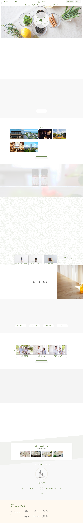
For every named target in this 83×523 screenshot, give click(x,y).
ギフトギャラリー (35, 517)
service (27, 4)
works (33, 4)
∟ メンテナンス (26, 514)
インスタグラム (44, 515)
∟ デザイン (26, 511)
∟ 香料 (25, 512)
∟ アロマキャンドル (35, 514)
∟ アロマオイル (34, 510)
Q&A (42, 512)
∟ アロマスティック (35, 516)
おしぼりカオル (44, 509)
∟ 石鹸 (33, 515)
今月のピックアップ (27, 517)
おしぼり (44, 4)
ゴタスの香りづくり (27, 510)
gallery (38, 4)
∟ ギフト (25, 515)
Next (68, 351)
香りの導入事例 (26, 516)
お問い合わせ (44, 517)
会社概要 (43, 514)
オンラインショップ (45, 516)
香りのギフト (34, 509)
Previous (15, 351)
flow (50, 4)
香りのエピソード (45, 511)
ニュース (25, 509)
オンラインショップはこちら (51, 488)
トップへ (41, 493)
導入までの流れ (44, 510)
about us (55, 4)
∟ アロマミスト (34, 512)
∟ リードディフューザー (36, 511)
